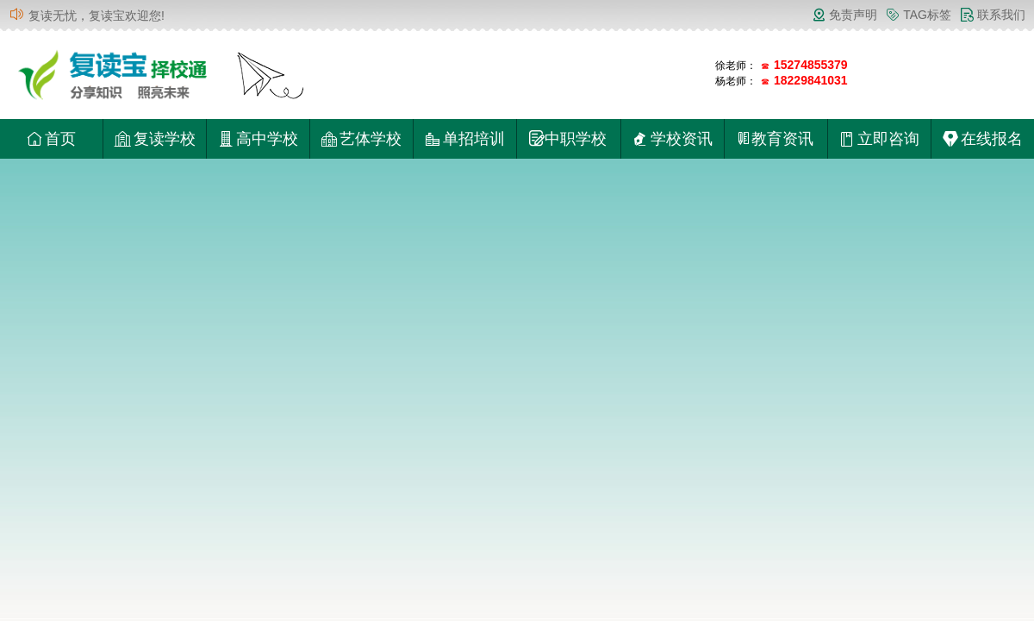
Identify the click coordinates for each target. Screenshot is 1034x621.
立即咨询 (879, 138)
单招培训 (465, 138)
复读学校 (155, 138)
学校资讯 (672, 138)
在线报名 (983, 138)
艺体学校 (361, 138)
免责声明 (844, 15)
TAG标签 (918, 15)
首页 (51, 138)
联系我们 (992, 15)
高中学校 (258, 138)
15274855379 (811, 65)
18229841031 (811, 80)
